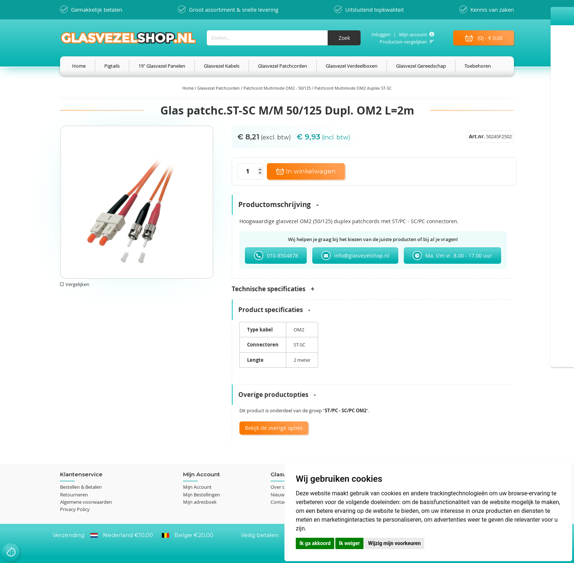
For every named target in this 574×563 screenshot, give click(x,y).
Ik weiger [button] (349, 543)
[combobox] (283, 37)
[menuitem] (79, 66)
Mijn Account (197, 487)
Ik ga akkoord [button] (315, 543)
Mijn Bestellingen (201, 494)
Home (188, 88)
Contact (279, 502)
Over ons (280, 487)
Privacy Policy (75, 509)
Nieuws (279, 494)
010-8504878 (282, 255)
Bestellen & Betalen (81, 487)
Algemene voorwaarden (86, 502)
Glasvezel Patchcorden (219, 88)
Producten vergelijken (403, 41)
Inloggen (380, 34)
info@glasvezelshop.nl (361, 255)
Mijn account (413, 34)
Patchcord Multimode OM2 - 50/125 (277, 88)
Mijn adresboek (200, 502)
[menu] (287, 66)
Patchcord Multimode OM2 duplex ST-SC (353, 88)
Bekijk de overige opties (274, 427)
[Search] (343, 37)
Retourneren (74, 494)
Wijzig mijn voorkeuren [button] (394, 543)
